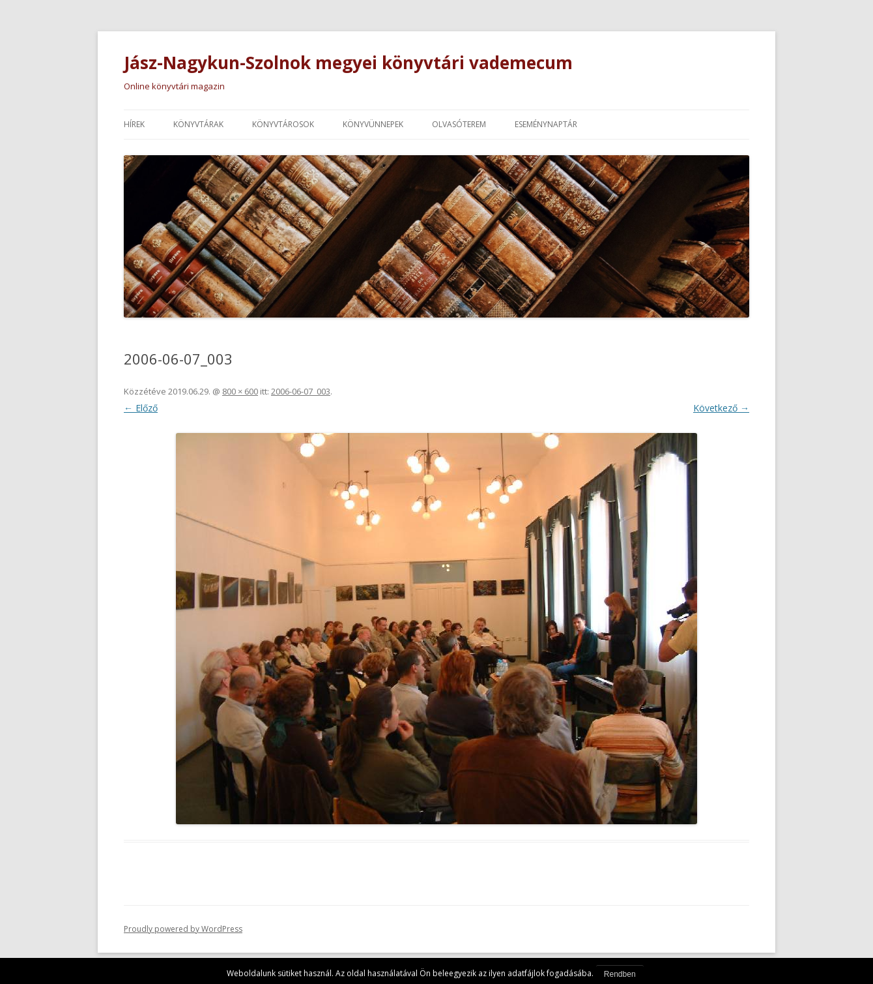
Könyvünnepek (373, 124)
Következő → (721, 408)
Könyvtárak (198, 124)
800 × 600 (240, 391)
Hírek (134, 124)
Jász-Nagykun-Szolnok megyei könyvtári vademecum (348, 62)
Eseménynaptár (546, 124)
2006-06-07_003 (300, 391)
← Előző (141, 408)
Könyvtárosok (283, 124)
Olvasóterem (459, 124)
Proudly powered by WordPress (183, 928)
